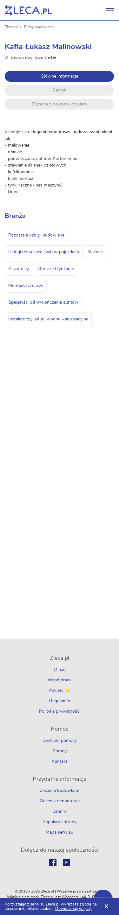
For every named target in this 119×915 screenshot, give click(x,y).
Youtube (66, 862)
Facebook (52, 862)
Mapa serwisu (59, 832)
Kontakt (59, 761)
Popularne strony (59, 822)
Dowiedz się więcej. (73, 909)
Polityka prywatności (59, 711)
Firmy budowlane (39, 27)
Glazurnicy (18, 269)
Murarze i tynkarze (55, 269)
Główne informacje (59, 76)
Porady (60, 751)
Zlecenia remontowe (60, 801)
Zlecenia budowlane (59, 790)
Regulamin (59, 701)
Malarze (95, 252)
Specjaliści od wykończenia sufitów (43, 302)
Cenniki (59, 811)
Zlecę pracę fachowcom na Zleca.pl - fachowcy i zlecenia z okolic (28, 10)
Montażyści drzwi (25, 285)
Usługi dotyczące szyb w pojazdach (43, 252)
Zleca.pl (11, 27)
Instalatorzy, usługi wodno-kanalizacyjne (48, 319)
